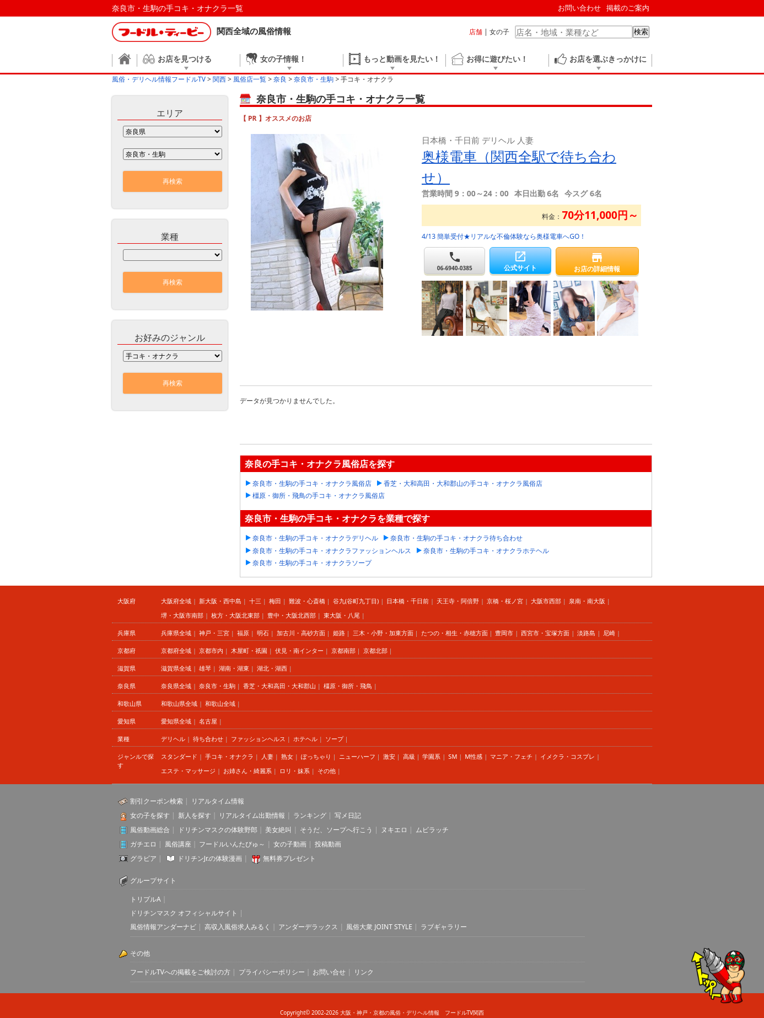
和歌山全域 (220, 703)
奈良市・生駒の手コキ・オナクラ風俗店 (312, 483)
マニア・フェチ (511, 756)
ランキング (309, 815)
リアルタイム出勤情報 (252, 815)
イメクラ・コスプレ (567, 756)
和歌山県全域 (179, 703)
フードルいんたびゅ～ (232, 844)
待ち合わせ (208, 739)
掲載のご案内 (627, 8)
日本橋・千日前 (407, 601)
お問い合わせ (579, 8)
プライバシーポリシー (272, 972)
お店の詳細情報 (597, 262)
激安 (389, 756)
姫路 (339, 633)
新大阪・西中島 (220, 601)
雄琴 (205, 668)
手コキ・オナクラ (229, 756)
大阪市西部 (546, 601)
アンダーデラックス (308, 926)
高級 (409, 756)
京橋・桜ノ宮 (505, 601)
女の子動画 (289, 844)
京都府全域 (176, 650)
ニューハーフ (357, 756)
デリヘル (173, 739)
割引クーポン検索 (156, 801)
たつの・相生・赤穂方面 (454, 633)
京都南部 (343, 650)
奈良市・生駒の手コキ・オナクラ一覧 (177, 8)
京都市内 (211, 650)
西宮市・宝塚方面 (545, 633)
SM (452, 756)
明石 (263, 633)
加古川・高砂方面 (301, 633)
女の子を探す (150, 815)
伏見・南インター (299, 650)
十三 (255, 601)
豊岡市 (504, 633)
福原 (243, 633)
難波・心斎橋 (307, 601)
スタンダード (179, 756)
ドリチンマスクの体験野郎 (217, 829)
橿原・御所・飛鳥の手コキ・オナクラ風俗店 (318, 495)
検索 (641, 32)
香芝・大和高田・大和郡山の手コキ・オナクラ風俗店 (463, 483)
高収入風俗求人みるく (238, 926)
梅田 (275, 601)
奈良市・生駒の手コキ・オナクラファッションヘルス (331, 550)
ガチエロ (143, 844)
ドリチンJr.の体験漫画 (210, 858)
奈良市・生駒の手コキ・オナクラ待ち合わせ (456, 538)
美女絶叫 (278, 829)
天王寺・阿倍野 (458, 601)
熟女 (287, 756)
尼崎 (609, 633)
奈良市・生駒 (217, 686)
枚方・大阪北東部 (235, 615)
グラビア (143, 858)
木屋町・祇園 (249, 650)
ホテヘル (305, 739)
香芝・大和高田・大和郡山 (279, 686)
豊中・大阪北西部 (291, 615)
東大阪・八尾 (342, 615)
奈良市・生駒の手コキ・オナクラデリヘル (315, 538)
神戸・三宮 (214, 633)
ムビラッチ (432, 829)
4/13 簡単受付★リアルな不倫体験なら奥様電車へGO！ (504, 236)
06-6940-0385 (454, 261)
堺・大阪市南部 (182, 615)
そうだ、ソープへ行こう (336, 829)
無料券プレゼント (289, 858)
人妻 (267, 756)
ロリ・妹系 (294, 771)
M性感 (473, 756)
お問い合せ (329, 972)
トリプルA (145, 899)
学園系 (431, 756)
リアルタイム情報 (217, 801)
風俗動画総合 (150, 829)
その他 (327, 771)
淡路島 (586, 633)
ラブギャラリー (444, 926)
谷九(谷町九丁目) (356, 601)
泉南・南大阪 (587, 601)
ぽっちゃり (316, 756)
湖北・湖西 (272, 668)
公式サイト (520, 261)
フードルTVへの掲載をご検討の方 (180, 972)
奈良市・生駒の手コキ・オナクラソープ (312, 562)
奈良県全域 (176, 686)
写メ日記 (348, 815)
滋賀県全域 (176, 668)
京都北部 (375, 650)
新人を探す (194, 815)
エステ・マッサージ (188, 771)
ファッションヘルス (258, 739)
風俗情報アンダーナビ (163, 926)
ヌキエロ (394, 829)
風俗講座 (178, 844)
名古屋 (208, 721)
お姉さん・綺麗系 (247, 771)
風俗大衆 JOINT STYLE (379, 926)
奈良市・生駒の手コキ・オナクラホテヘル (486, 550)
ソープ (334, 739)
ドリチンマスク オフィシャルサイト (184, 913)
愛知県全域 (176, 721)
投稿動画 (328, 844)
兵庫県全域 (176, 633)
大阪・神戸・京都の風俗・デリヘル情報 (389, 1012)
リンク (364, 972)
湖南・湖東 (234, 668)
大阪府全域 (176, 601)
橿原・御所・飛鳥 (348, 686)
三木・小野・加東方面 (383, 633)
